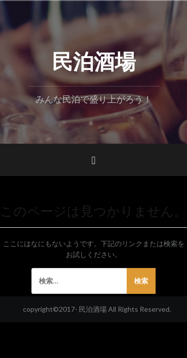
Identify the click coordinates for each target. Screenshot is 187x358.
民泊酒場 (94, 59)
